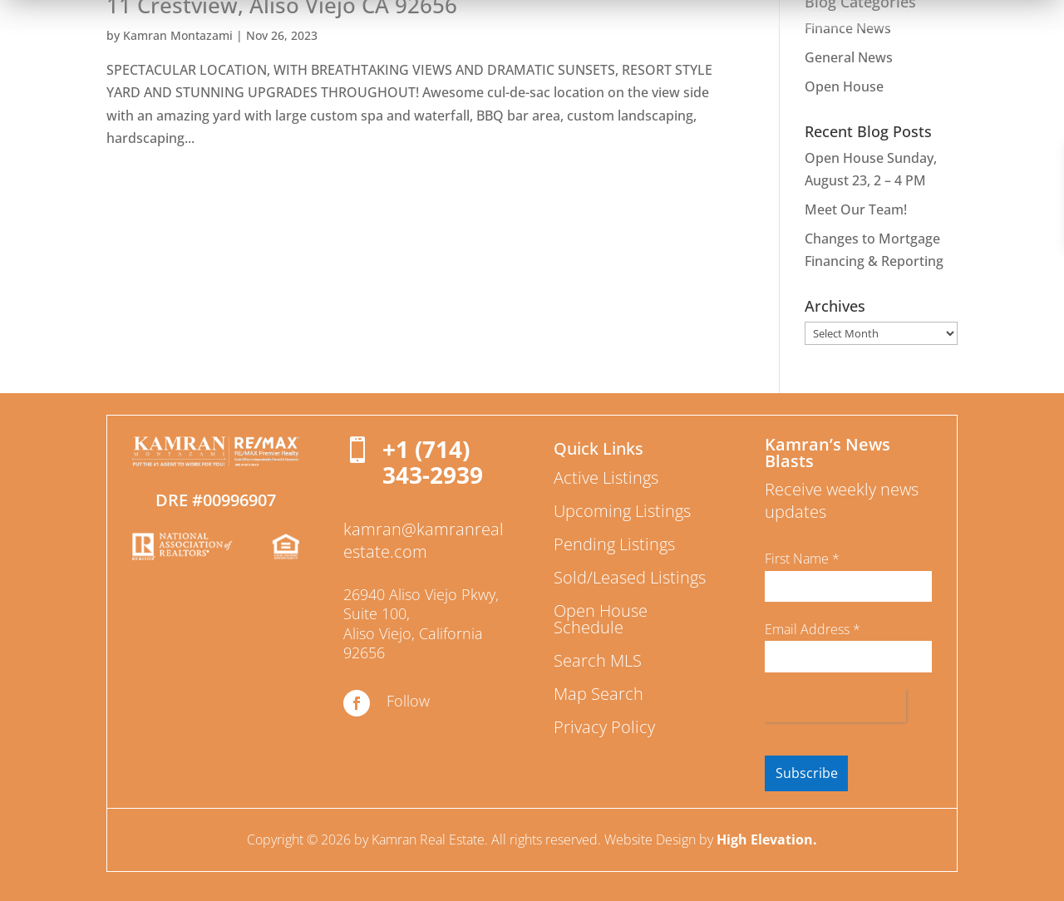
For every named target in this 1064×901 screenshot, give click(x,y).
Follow (408, 701)
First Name (802, 558)
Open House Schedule (601, 618)
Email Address (812, 629)
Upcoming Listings (622, 511)
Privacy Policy (604, 727)
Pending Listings (614, 544)
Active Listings (606, 477)
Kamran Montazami (178, 35)
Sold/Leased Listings (630, 577)
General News (849, 57)
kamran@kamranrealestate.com (423, 540)
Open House (844, 86)
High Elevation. (767, 839)
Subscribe (807, 773)
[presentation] (835, 705)
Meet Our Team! (856, 209)
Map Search (598, 693)
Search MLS (598, 660)
